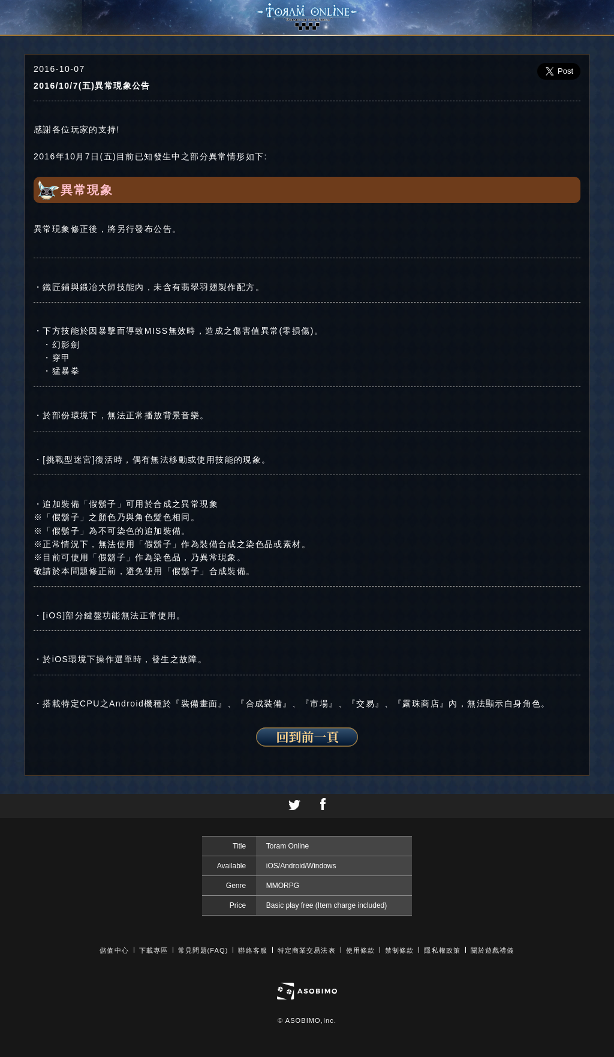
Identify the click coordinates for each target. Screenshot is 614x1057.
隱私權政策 (442, 950)
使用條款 (360, 950)
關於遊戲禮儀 (492, 950)
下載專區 (153, 950)
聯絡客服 (252, 950)
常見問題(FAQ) (203, 950)
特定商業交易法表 (307, 950)
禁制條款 (399, 950)
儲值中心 (114, 950)
